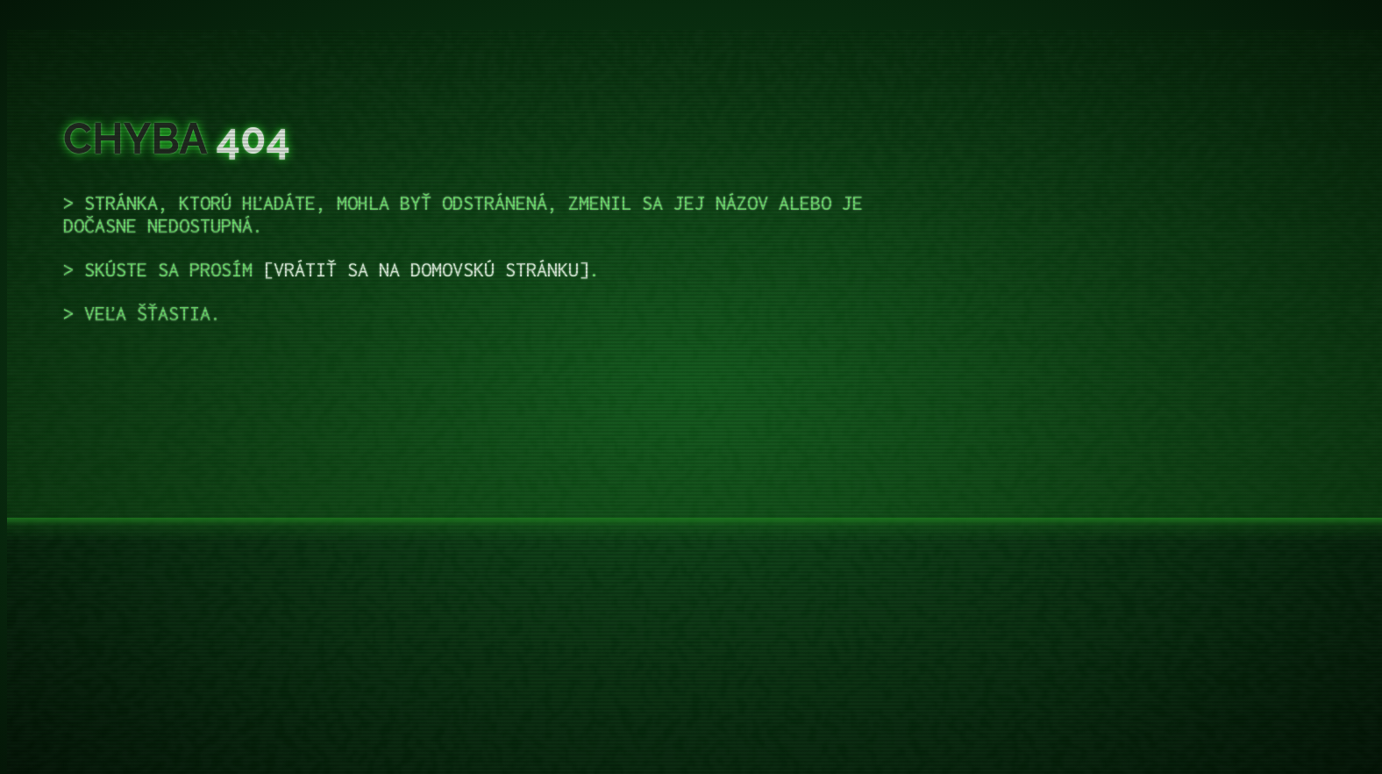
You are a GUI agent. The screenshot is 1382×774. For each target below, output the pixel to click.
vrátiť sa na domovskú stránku (426, 269)
